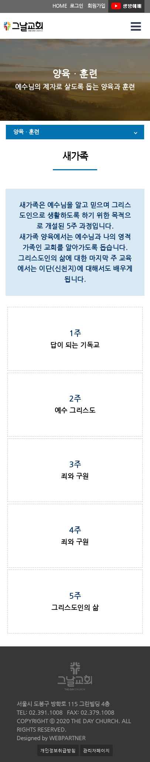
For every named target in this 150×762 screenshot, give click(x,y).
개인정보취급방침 (58, 750)
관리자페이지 (96, 750)
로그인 (76, 5)
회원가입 (96, 5)
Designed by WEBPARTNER (51, 738)
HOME (59, 5)
